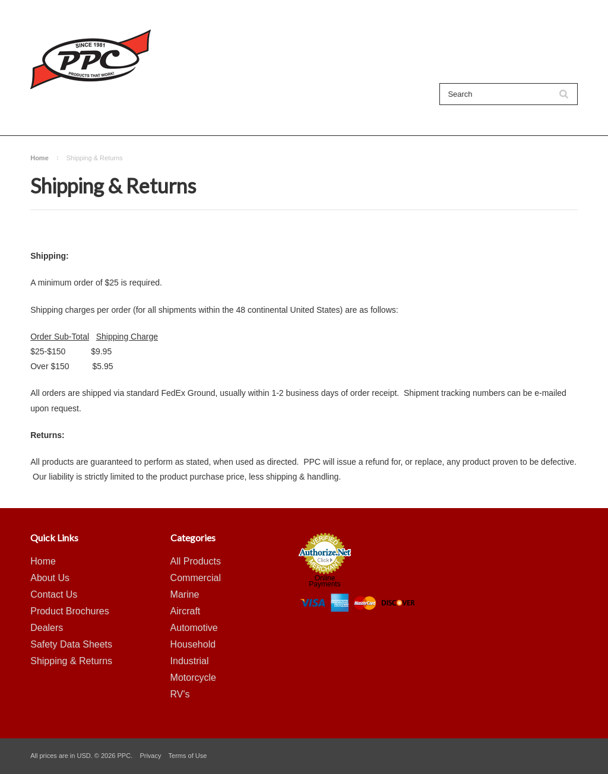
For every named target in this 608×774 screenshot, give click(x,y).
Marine (185, 594)
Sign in (455, 12)
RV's (180, 694)
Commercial (195, 578)
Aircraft (185, 611)
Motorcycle (193, 678)
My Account (412, 12)
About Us (201, 114)
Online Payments (324, 581)
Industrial (189, 661)
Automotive (194, 628)
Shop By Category (131, 114)
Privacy (150, 755)
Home (39, 157)
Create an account (514, 12)
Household (193, 644)
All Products (55, 114)
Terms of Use (188, 755)
